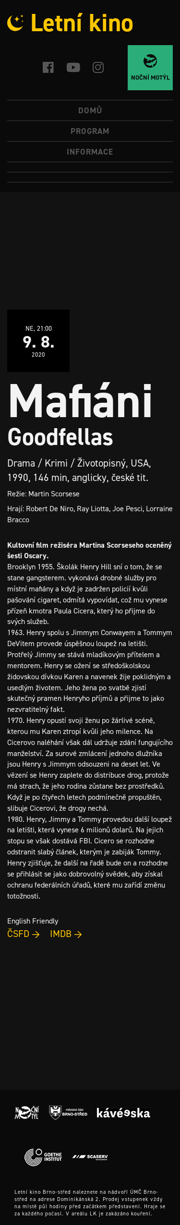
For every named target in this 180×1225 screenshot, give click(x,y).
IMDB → (66, 933)
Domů (90, 110)
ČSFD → (23, 933)
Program (90, 131)
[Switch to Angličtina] (90, 177)
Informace (90, 151)
